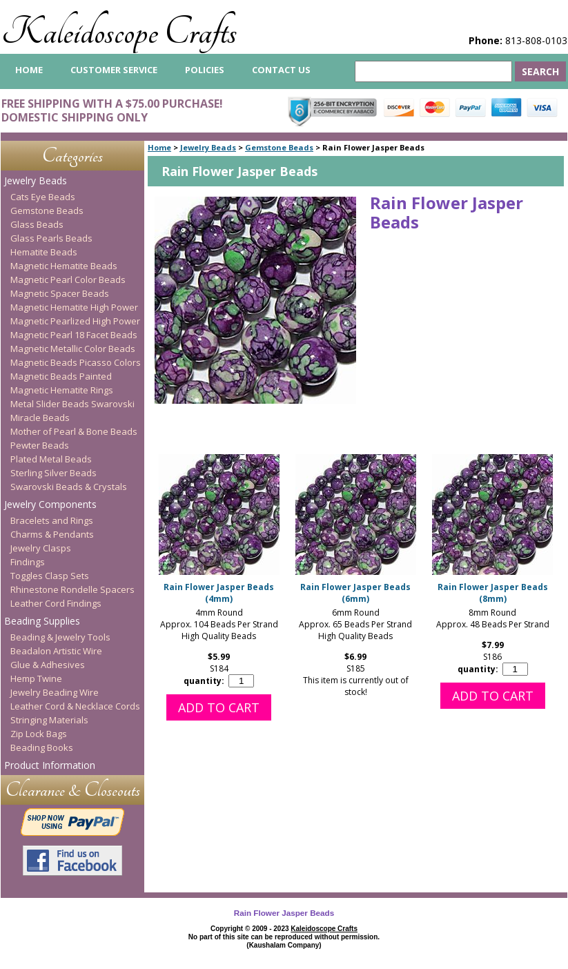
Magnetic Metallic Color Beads (72, 348)
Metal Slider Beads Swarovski (72, 404)
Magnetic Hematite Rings (61, 390)
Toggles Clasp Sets (49, 575)
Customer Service (113, 69)
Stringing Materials (49, 720)
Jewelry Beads (208, 147)
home (29, 69)
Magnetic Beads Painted (61, 376)
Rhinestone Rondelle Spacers (72, 589)
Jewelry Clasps (40, 548)
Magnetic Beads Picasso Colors (75, 362)
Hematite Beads (43, 252)
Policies (204, 69)
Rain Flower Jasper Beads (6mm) (355, 593)
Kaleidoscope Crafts (119, 32)
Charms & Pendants (52, 534)
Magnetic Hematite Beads (63, 266)
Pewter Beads (39, 445)
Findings (27, 562)
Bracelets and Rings (51, 520)
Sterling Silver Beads (53, 473)
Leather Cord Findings (55, 603)
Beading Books (41, 747)
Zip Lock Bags (38, 733)
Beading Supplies (42, 620)
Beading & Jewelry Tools (60, 637)
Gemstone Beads (279, 147)
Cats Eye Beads (42, 196)
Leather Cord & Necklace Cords (75, 706)
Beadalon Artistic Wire (56, 651)
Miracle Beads (40, 417)
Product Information (49, 765)
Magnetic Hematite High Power (74, 307)
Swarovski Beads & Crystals (68, 486)
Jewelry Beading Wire (54, 692)
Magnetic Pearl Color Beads (68, 279)
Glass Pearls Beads (51, 238)
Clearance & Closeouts (73, 790)
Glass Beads (36, 224)
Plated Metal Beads (51, 459)
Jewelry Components (50, 504)
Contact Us (281, 69)
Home (159, 147)
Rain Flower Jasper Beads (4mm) (219, 593)
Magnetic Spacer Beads (59, 293)
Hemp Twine (36, 678)
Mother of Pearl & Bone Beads (73, 431)
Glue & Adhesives (47, 664)
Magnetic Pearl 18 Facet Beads (73, 335)
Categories (72, 155)
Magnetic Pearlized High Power (75, 321)
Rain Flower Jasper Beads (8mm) (493, 593)
